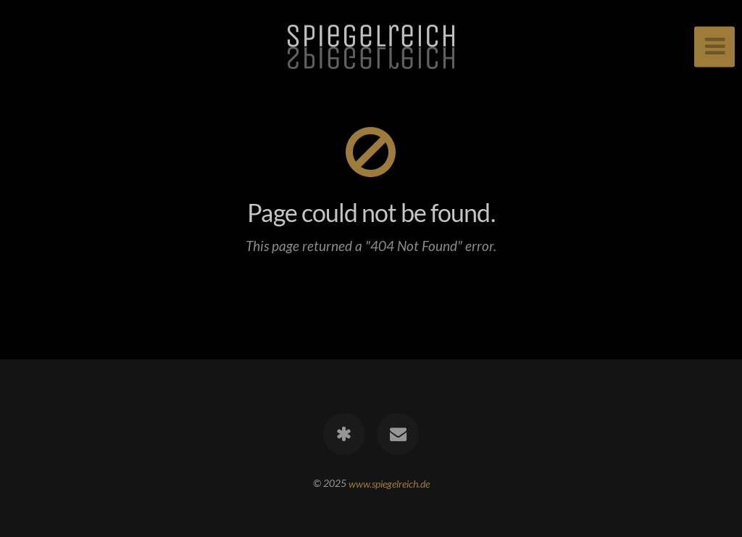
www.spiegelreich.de (389, 483)
